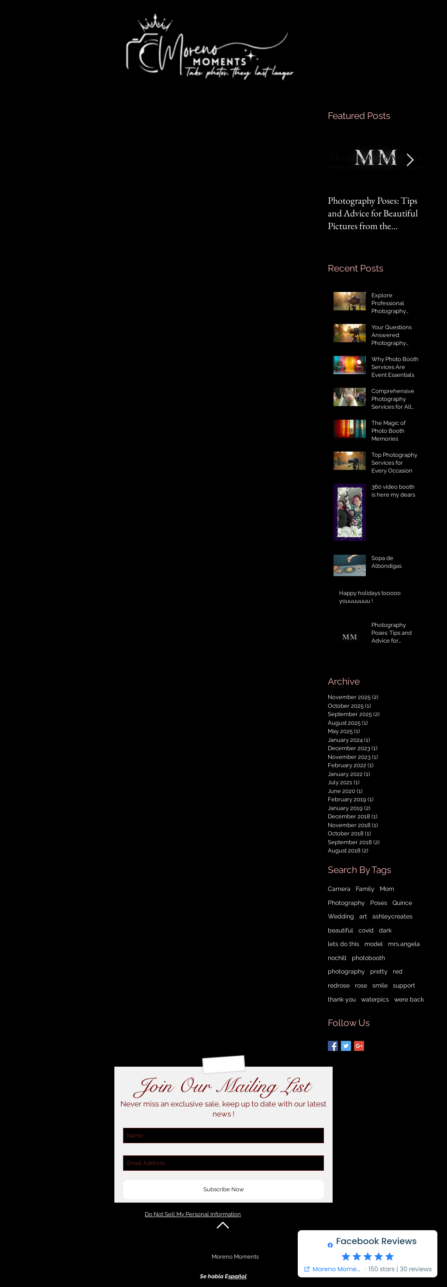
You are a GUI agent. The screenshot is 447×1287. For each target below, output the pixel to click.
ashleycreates (392, 916)
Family (365, 888)
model (373, 943)
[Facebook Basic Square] (333, 1046)
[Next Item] (410, 160)
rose (361, 985)
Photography (346, 902)
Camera (339, 888)
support (404, 985)
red (397, 971)
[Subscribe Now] (223, 1189)
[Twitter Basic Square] (346, 1046)
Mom (387, 888)
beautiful (340, 930)
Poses (378, 902)
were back (409, 999)
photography (346, 971)
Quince (402, 902)
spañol (237, 1276)
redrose (339, 985)
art (363, 916)
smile (380, 985)
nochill (337, 957)
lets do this (343, 943)
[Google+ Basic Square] (359, 1046)
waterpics (375, 999)
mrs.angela (404, 943)
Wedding (341, 916)
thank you (342, 999)
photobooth (368, 957)
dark (385, 930)
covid (366, 930)
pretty (379, 971)
